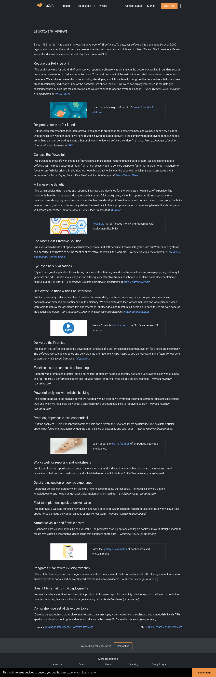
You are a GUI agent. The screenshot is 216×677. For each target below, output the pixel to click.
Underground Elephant (135, 311)
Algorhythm (83, 358)
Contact (82, 664)
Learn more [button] (89, 672)
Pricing (103, 5)
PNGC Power (62, 93)
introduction (119, 325)
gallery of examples (115, 549)
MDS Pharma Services (137, 281)
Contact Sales (133, 5)
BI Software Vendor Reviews (165, 627)
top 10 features (120, 443)
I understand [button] (204, 672)
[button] (67, 6)
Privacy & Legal (159, 664)
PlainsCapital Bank (126, 175)
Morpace (115, 210)
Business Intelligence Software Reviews (69, 627)
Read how (98, 223)
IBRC (70, 145)
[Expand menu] (73, 6)
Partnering (133, 664)
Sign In (151, 5)
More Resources (108, 658)
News (108, 664)
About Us (57, 664)
